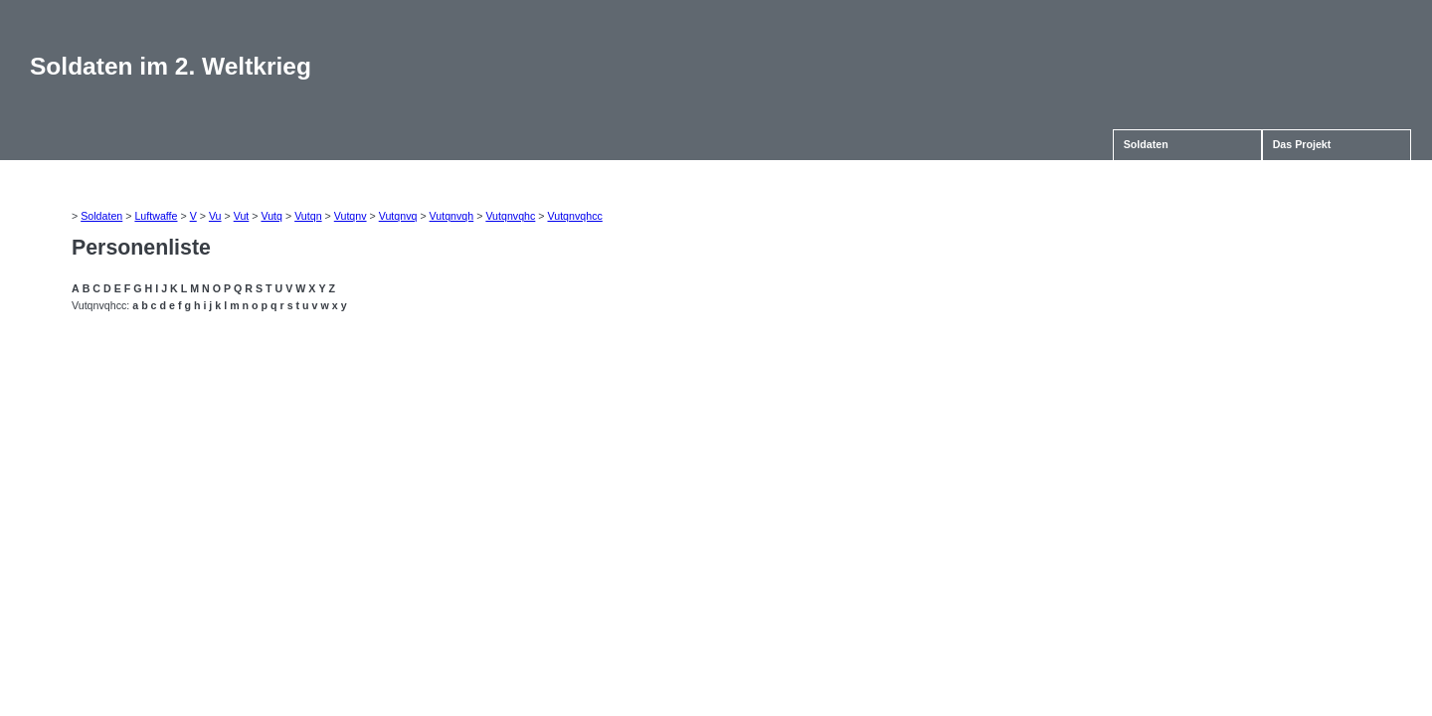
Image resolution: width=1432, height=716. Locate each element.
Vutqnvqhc (510, 216)
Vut (242, 216)
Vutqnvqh (452, 216)
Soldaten (1146, 144)
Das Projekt (1302, 144)
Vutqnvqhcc (575, 216)
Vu (215, 216)
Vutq (271, 216)
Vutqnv (350, 216)
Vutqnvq (398, 216)
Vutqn (307, 216)
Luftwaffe (155, 216)
